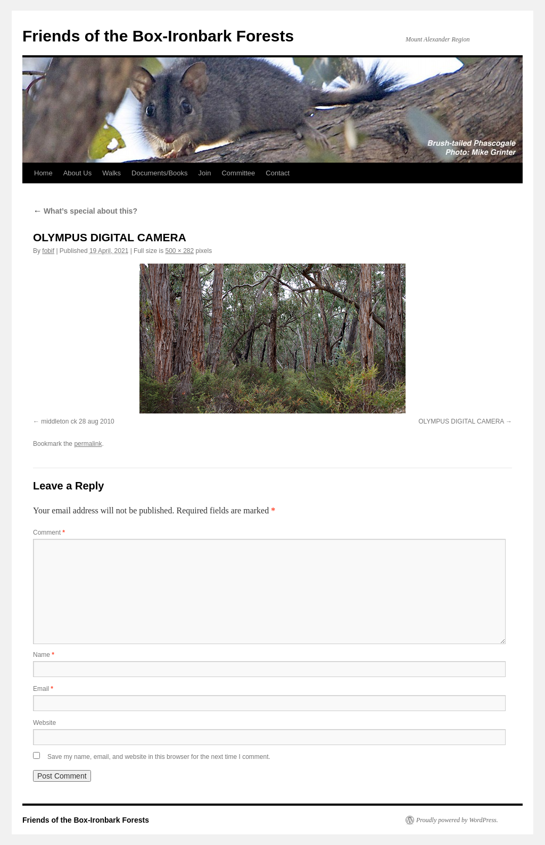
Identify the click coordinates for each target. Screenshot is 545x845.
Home (43, 173)
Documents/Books (159, 173)
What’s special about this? (85, 211)
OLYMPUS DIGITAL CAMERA (460, 421)
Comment (49, 532)
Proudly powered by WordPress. (457, 820)
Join (205, 173)
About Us (77, 173)
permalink (88, 443)
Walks (111, 173)
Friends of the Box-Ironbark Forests (158, 36)
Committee (238, 173)
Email (43, 688)
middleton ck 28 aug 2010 (77, 421)
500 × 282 (179, 251)
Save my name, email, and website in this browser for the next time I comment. (158, 756)
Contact (278, 173)
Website (44, 722)
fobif (48, 251)
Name (43, 654)
